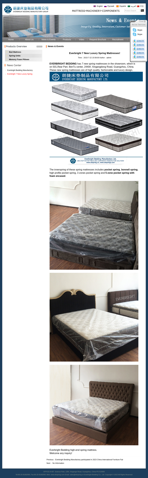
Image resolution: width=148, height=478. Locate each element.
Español (123, 6)
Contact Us (136, 39)
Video (81, 39)
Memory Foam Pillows (19, 59)
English (100, 6)
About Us (29, 39)
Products (67, 39)
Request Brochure (98, 39)
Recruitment (117, 39)
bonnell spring (129, 169)
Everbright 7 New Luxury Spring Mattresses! (19, 74)
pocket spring (112, 169)
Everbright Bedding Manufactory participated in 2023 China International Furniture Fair (89, 460)
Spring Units (14, 56)
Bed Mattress (15, 52)
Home (11, 39)
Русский (110, 6)
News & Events (49, 39)
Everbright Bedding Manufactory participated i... (20, 70)
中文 (142, 6)
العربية (133, 6)
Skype (137, 30)
